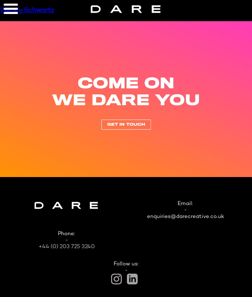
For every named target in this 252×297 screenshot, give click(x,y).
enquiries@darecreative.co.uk (185, 216)
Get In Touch (126, 124)
